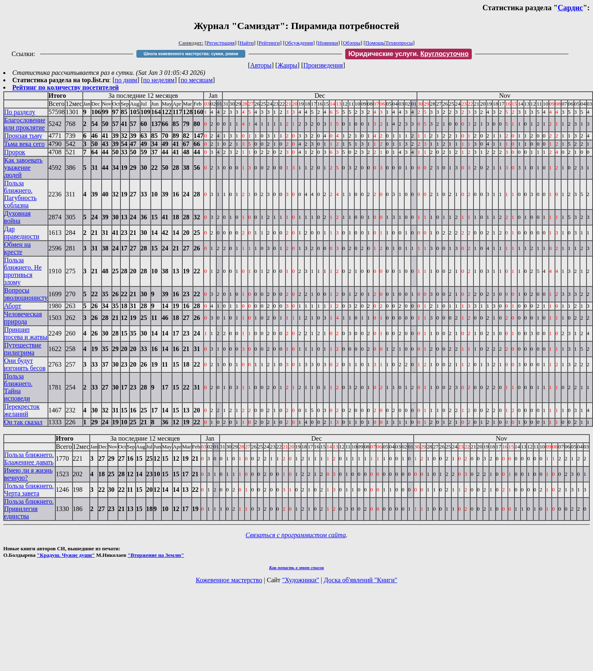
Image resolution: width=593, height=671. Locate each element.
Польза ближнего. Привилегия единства (29, 509)
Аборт (12, 305)
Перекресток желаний (22, 410)
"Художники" (300, 579)
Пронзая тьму (23, 135)
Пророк (14, 152)
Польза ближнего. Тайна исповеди (18, 387)
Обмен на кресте (17, 248)
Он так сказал (23, 422)
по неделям (159, 80)
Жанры (287, 65)
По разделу (19, 111)
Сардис (570, 7)
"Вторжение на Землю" (155, 555)
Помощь (374, 43)
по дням (126, 80)
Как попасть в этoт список (296, 567)
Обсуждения (299, 43)
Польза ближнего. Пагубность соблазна (20, 194)
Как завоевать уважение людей (23, 167)
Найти (247, 43)
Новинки (328, 43)
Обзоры (351, 43)
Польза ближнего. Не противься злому (23, 271)
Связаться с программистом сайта (296, 534)
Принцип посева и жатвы (25, 333)
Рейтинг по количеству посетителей (65, 87)
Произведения (323, 65)
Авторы (261, 65)
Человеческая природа (23, 318)
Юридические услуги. (409, 53)
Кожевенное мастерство (229, 579)
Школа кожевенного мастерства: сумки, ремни (191, 54)
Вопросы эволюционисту (26, 294)
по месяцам (197, 80)
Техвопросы (399, 43)
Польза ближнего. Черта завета (29, 489)
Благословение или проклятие (24, 124)
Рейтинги (269, 43)
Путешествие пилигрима (22, 349)
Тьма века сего (24, 143)
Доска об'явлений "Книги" (360, 579)
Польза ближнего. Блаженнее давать (29, 458)
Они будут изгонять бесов (24, 364)
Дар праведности (21, 232)
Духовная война (17, 217)
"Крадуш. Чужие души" (66, 555)
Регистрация (220, 43)
